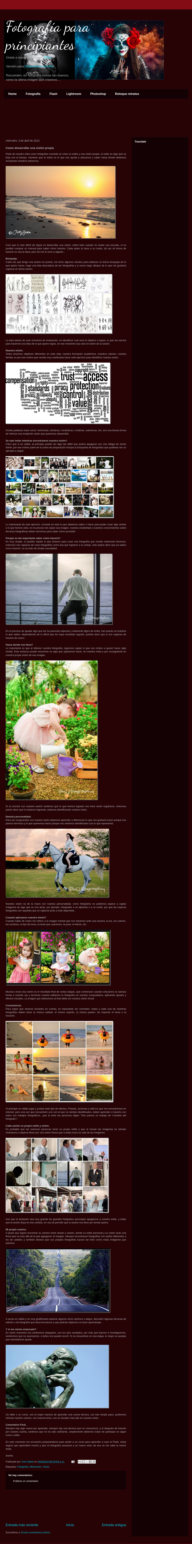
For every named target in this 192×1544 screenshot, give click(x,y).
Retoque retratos (127, 93)
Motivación (35, 1466)
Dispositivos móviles (39, 66)
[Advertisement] (66, 1506)
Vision (46, 1466)
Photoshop (98, 93)
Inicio (70, 1525)
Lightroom (73, 93)
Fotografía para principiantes (47, 35)
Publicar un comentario (25, 1481)
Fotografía (33, 93)
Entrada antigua (114, 1525)
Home (12, 93)
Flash (53, 93)
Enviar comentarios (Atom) (35, 1532)
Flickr (47, 57)
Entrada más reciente (22, 1525)
